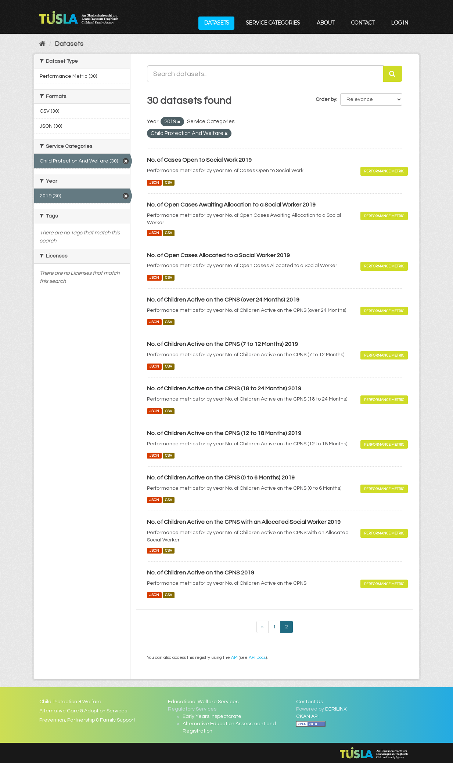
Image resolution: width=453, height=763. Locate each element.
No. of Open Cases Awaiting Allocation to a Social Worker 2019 (231, 205)
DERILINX (336, 709)
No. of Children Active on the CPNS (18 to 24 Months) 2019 (224, 388)
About (325, 22)
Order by (326, 99)
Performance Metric (384, 171)
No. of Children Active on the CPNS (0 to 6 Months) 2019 (221, 478)
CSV (168, 182)
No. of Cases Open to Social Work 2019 (199, 160)
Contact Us (309, 701)
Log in (399, 22)
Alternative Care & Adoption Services (83, 710)
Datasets (216, 22)
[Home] (42, 43)
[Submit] (392, 74)
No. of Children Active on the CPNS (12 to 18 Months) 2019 (224, 433)
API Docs (257, 657)
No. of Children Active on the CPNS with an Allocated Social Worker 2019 (244, 522)
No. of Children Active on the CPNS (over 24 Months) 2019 (223, 300)
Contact (362, 22)
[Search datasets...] (265, 73)
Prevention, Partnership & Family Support (87, 720)
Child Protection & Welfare (70, 701)
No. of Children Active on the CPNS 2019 (200, 573)
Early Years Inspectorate (212, 716)
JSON (154, 182)
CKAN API (307, 716)
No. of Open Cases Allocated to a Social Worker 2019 (218, 255)
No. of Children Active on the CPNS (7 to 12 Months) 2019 (222, 344)
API (234, 657)
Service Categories (273, 22)
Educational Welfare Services (203, 701)
